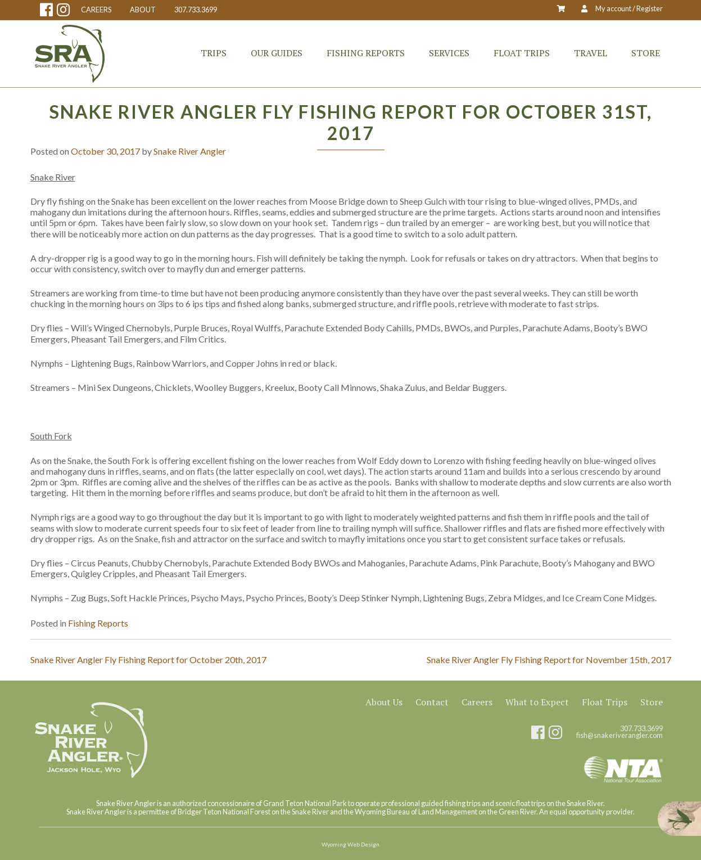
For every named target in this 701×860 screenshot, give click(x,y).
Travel (590, 53)
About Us (383, 702)
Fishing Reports (366, 53)
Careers (477, 702)
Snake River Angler (189, 151)
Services (449, 53)
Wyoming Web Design (350, 844)
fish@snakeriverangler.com (619, 735)
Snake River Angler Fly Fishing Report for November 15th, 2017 (549, 659)
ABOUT (143, 10)
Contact (432, 702)
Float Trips (522, 53)
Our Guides (276, 53)
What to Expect (537, 702)
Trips (214, 53)
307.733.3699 (195, 10)
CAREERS (96, 10)
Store (645, 53)
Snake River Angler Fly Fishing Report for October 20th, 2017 (148, 659)
